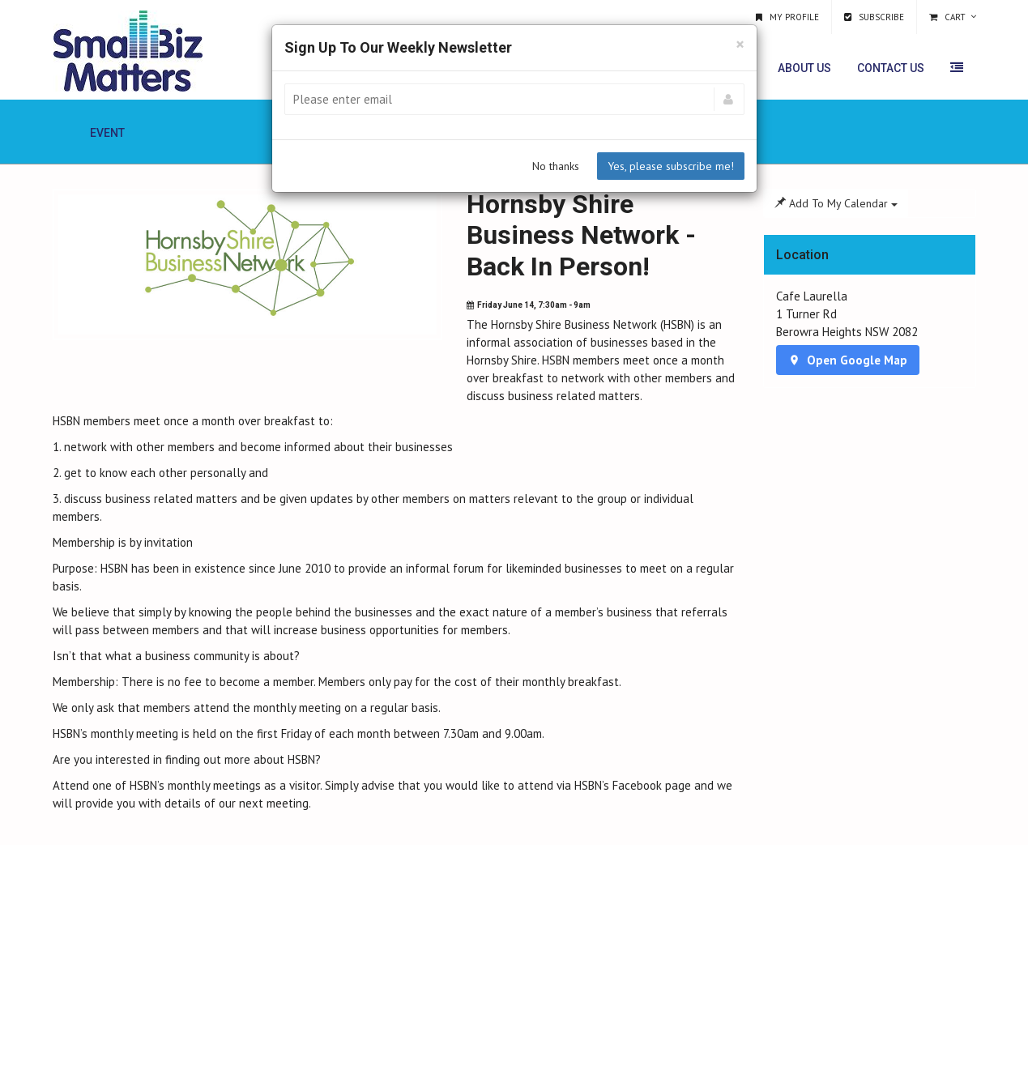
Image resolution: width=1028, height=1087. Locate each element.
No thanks (555, 166)
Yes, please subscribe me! (671, 166)
